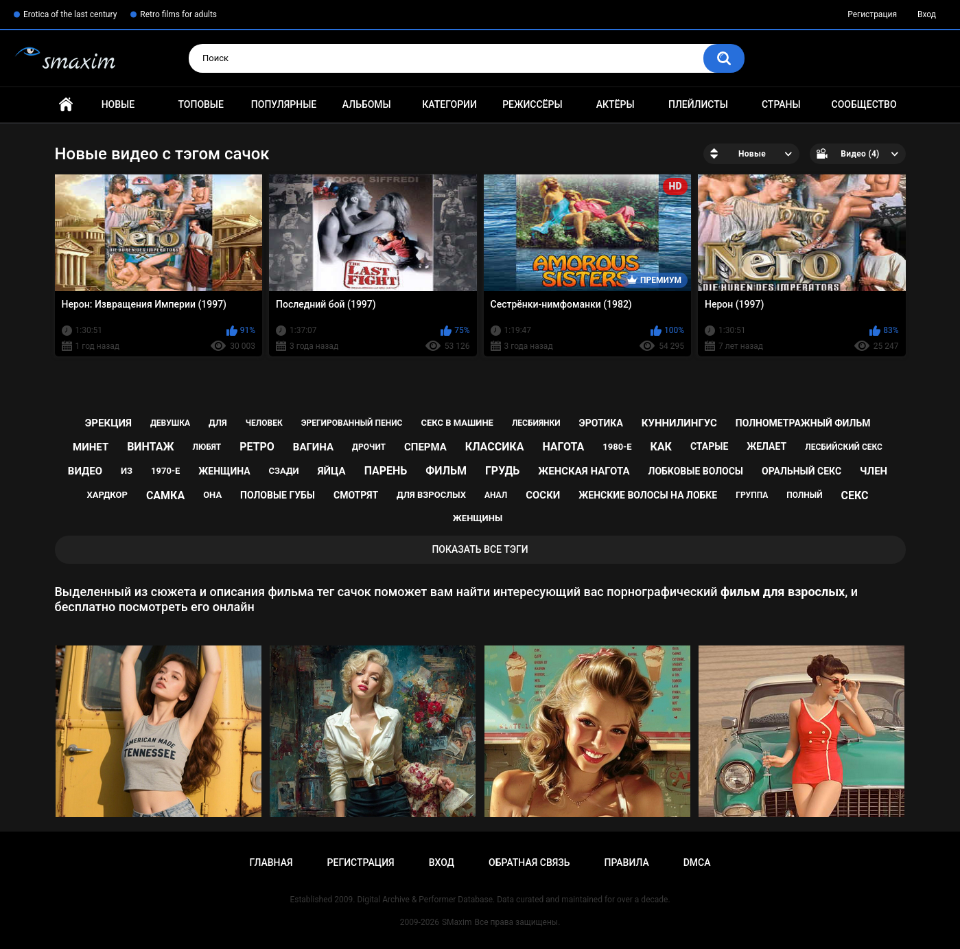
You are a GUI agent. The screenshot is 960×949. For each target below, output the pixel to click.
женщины (477, 518)
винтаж (150, 446)
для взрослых (431, 495)
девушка (170, 423)
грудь (502, 470)
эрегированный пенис (352, 423)
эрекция (108, 423)
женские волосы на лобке (647, 495)
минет (90, 447)
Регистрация (872, 14)
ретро (256, 446)
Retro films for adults (178, 14)
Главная (66, 104)
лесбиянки (536, 423)
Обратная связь (529, 862)
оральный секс (801, 471)
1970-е (165, 471)
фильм (446, 470)
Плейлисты (698, 104)
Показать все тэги (480, 549)
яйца (332, 471)
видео (85, 471)
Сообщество (864, 104)
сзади (284, 471)
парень (386, 470)
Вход (926, 14)
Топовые (200, 104)
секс (855, 495)
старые (709, 446)
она (212, 495)
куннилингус (679, 423)
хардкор (107, 495)
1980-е (616, 447)
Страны (781, 104)
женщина (224, 471)
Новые (118, 104)
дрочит (369, 447)
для (218, 423)
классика (494, 446)
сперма (425, 447)
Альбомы (366, 104)
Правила (626, 862)
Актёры (615, 104)
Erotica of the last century (70, 14)
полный (804, 495)
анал (495, 495)
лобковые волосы (696, 471)
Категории (449, 104)
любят (206, 447)
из (126, 471)
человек (264, 423)
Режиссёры (532, 104)
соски (543, 495)
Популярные (283, 104)
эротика (601, 423)
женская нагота (583, 471)
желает (766, 446)
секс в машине (457, 423)
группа (752, 495)
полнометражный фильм (803, 423)
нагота (563, 446)
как (661, 446)
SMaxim (457, 922)
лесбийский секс (843, 447)
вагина (313, 447)
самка (165, 495)
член (873, 471)
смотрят (355, 495)
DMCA (697, 862)
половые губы (277, 495)
